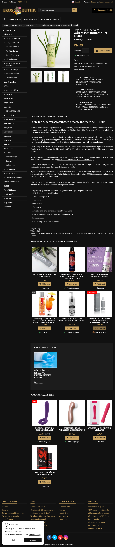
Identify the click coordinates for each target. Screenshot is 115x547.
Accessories (9, 115)
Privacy (5, 507)
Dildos (6, 86)
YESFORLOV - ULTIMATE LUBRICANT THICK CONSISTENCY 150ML (99, 321)
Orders (62, 510)
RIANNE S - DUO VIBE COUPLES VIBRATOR (44, 429)
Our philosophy (8, 519)
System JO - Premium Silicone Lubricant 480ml (72, 320)
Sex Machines (11, 78)
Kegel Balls (8, 103)
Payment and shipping (11, 516)
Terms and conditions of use (13, 513)
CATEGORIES (14, 19)
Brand (76, 40)
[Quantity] (85, 50)
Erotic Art (8, 198)
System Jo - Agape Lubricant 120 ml (99, 275)
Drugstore (8, 140)
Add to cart (103, 51)
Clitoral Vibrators (12, 59)
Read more (38, 382)
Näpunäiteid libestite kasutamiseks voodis (42, 374)
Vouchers (62, 519)
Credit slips (63, 513)
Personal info (64, 507)
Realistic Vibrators (13, 74)
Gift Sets (7, 207)
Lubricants (8, 132)
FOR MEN (7, 153)
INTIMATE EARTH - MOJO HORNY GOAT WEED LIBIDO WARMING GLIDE (72, 276)
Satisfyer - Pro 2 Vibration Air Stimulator (72, 429)
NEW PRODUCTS (30, 19)
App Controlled (10, 82)
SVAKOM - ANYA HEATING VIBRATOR (99, 429)
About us (5, 510)
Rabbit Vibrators (12, 55)
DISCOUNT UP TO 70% (49, 19)
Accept (33, 540)
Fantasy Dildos (12, 90)
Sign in (93, 2)
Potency (9, 161)
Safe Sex (7, 144)
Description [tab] (38, 116)
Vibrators (8, 34)
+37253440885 (22, 2)
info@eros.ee (98, 529)
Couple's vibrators (13, 39)
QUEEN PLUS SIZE (13, 111)
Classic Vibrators (12, 47)
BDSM (6, 186)
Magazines (8, 203)
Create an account (106, 2)
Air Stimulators (12, 51)
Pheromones (9, 124)
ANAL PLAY (8, 99)
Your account (67, 501)
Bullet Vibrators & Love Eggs (13, 64)
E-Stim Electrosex (11, 182)
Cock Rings (10, 169)
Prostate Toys (11, 157)
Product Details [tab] (57, 116)
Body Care (8, 128)
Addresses (63, 516)
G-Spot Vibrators (12, 43)
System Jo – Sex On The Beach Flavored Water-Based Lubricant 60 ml (44, 321)
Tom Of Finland (10, 190)
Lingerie (7, 107)
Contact (4, 2)
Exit (13, 540)
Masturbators (11, 174)
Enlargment (11, 165)
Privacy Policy (34, 535)
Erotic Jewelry (9, 119)
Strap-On (8, 95)
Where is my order (38, 507)
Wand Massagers (13, 70)
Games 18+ (8, 149)
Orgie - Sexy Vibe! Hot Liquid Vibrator (44, 473)
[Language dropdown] (77, 2)
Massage (7, 136)
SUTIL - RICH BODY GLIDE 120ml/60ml (44, 275)
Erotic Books (9, 194)
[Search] (57, 10)
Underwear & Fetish (14, 178)
